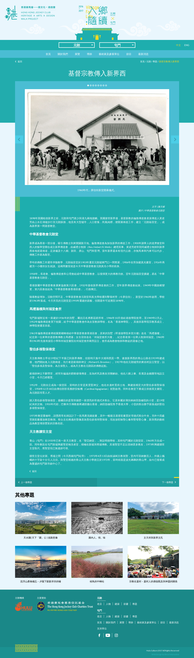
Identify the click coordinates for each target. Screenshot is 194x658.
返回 (20, 61)
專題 (155, 61)
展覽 (77, 53)
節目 (128, 53)
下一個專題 (167, 482)
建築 (117, 603)
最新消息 (143, 53)
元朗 (77, 45)
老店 (99, 603)
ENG (186, 45)
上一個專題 (26, 482)
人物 (108, 603)
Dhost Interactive (171, 654)
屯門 (117, 45)
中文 (178, 45)
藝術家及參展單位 (109, 53)
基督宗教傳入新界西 (169, 61)
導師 (89, 53)
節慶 (126, 603)
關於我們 (63, 53)
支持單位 (102, 628)
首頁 (48, 53)
